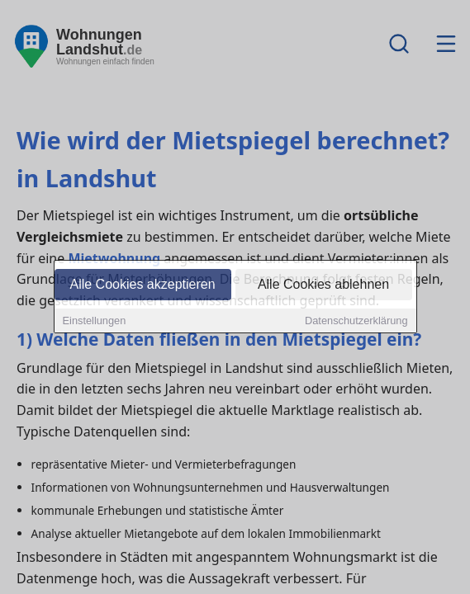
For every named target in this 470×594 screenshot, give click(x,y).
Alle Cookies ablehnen (323, 285)
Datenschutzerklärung (356, 321)
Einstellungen (94, 321)
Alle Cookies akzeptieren (142, 285)
